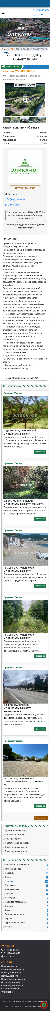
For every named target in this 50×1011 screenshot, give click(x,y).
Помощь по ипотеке (11, 972)
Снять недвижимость (12, 985)
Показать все (41, 818)
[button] (25, 98)
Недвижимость (9, 966)
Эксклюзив (7, 992)
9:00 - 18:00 (8, 956)
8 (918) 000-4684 (41, 10)
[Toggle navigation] (3, 12)
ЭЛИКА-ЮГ (38, 14)
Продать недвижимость (13, 979)
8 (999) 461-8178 (10, 953)
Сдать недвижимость (12, 982)
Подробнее (40, 452)
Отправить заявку (25, 188)
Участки (10, 49)
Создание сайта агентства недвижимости (30, 1001)
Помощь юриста (9, 976)
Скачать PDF (12, 205)
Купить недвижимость (12, 969)
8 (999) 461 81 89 (15, 199)
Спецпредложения (10, 988)
